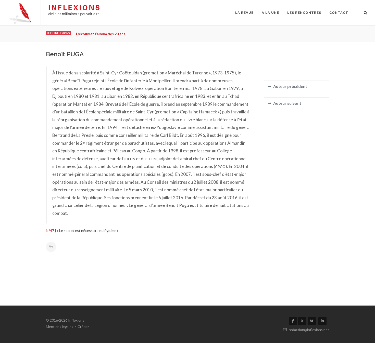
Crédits (84, 326)
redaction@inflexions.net (306, 329)
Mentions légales (59, 326)
